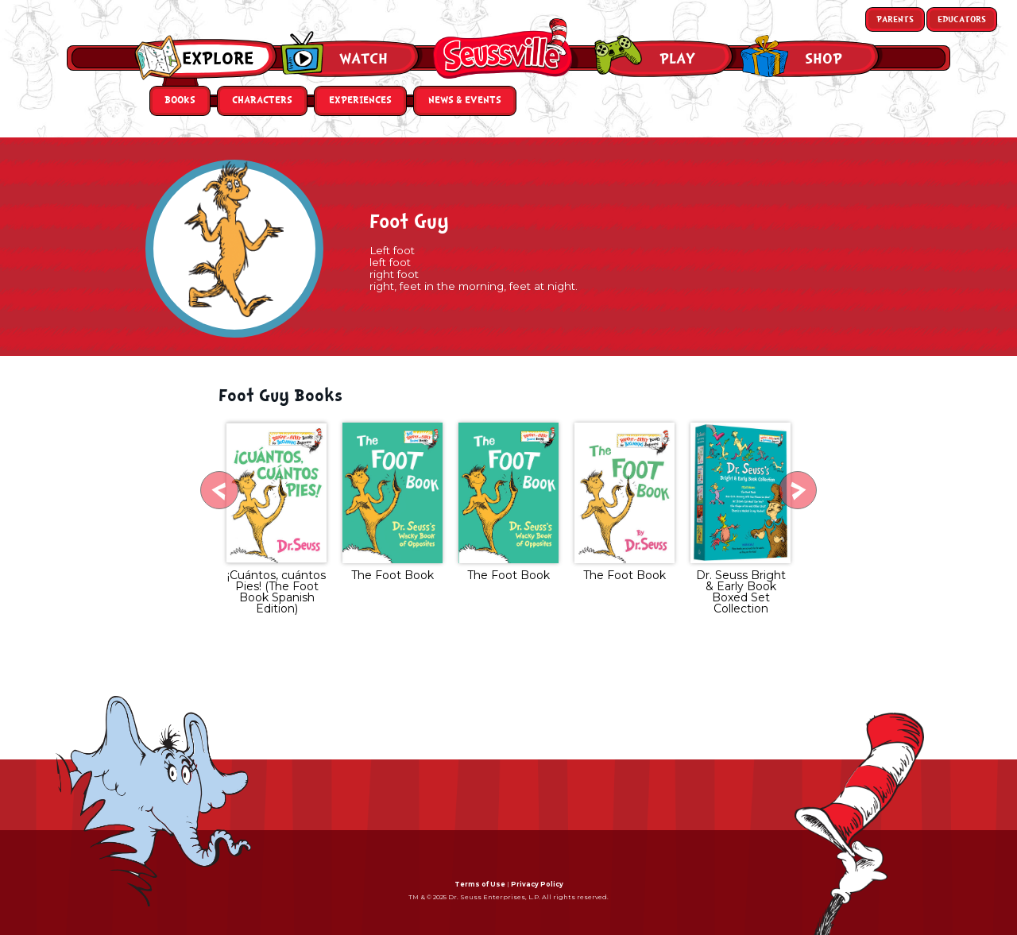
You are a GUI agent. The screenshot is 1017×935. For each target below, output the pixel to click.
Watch (363, 58)
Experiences (360, 100)
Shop (823, 58)
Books (179, 100)
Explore (217, 59)
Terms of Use (479, 884)
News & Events (464, 100)
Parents (895, 19)
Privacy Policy (537, 884)
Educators (962, 19)
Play (677, 58)
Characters (262, 100)
